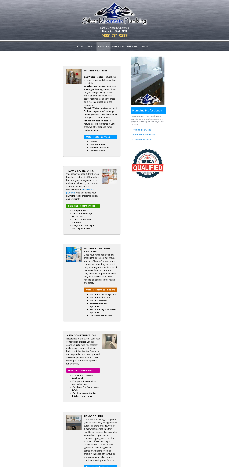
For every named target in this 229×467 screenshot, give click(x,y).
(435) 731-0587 (114, 35)
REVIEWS (133, 46)
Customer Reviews (142, 139)
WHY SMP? (118, 46)
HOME (79, 46)
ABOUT (90, 46)
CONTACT (147, 46)
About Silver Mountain (143, 134)
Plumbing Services (141, 129)
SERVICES (103, 46)
